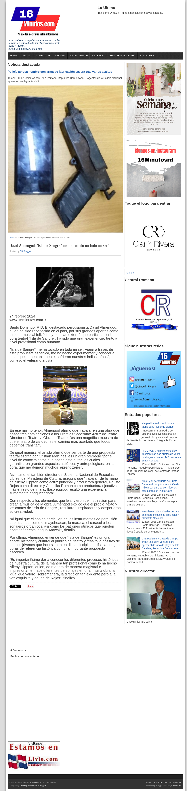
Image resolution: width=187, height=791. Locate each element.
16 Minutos (34, 782)
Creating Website (27, 785)
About (26, 55)
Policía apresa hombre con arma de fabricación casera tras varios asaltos (60, 71)
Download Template (122, 55)
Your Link (158, 782)
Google (169, 785)
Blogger (159, 785)
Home (13, 55)
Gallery (97, 55)
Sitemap (60, 55)
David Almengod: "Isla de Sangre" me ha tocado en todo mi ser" (59, 245)
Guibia (130, 272)
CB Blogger (25, 251)
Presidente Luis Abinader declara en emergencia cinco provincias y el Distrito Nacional (161, 515)
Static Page (147, 55)
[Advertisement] (37, 615)
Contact (41, 55)
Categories (77, 55)
